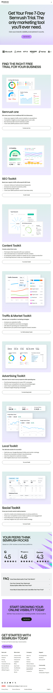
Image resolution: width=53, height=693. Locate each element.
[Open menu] (51, 2)
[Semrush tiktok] (7, 682)
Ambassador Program (44, 672)
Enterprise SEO (17, 655)
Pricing (3, 659)
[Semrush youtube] (10, 682)
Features (4, 657)
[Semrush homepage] (5, 2)
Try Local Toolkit (26, 462)
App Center (16, 665)
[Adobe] (4, 685)
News (28, 657)
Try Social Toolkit (26, 524)
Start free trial (7, 646)
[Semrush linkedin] (2, 682)
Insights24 (16, 661)
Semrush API (42, 659)
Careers (28, 659)
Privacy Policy (5, 689)
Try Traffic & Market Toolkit (26, 332)
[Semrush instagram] (5, 682)
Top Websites (17, 668)
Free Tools (16, 670)
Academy (41, 657)
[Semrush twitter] (15, 682)
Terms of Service (16, 689)
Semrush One (5, 655)
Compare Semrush (6, 663)
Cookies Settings (28, 689)
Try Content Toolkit (26, 261)
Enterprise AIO (17, 657)
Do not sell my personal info (30, 668)
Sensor (15, 672)
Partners (28, 661)
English (48, 689)
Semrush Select (30, 663)
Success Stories (5, 665)
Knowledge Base (43, 655)
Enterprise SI (17, 659)
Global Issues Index (31, 665)
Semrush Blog (42, 668)
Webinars (41, 670)
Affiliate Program (5, 670)
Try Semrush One (26, 128)
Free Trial (4, 661)
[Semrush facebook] (12, 682)
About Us (29, 655)
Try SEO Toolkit (26, 195)
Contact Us (29, 671)
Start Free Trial (26, 36)
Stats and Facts (5, 668)
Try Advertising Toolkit (26, 392)
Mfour (15, 663)
